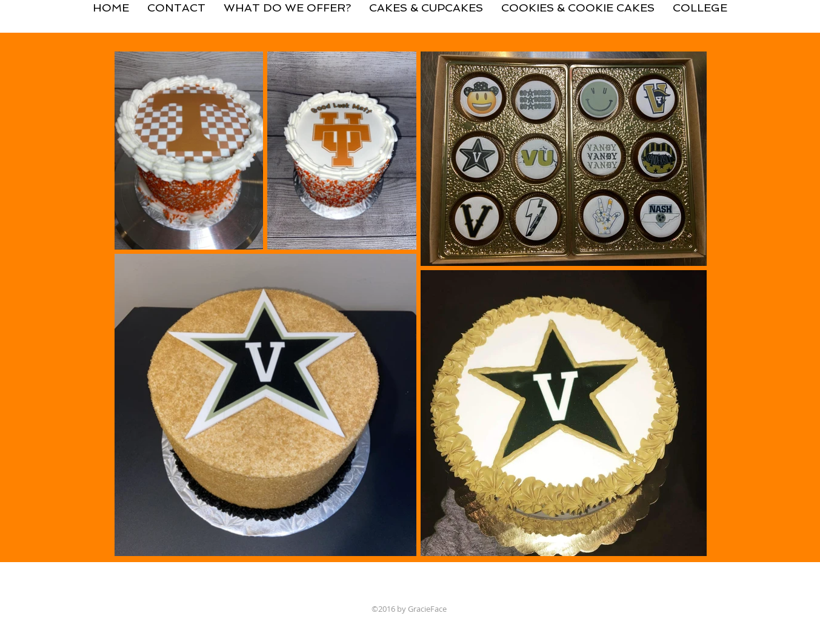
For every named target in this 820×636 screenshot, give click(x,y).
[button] (426, 2)
